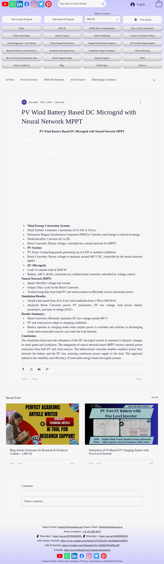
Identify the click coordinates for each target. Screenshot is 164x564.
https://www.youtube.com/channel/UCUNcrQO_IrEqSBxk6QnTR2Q (94, 540)
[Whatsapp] (12, 4)
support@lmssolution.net (70, 527)
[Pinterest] (48, 4)
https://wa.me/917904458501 (67, 536)
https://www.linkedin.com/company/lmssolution (87, 550)
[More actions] (140, 102)
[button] (159, 3)
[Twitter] (41, 4)
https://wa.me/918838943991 (113, 536)
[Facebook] (27, 4)
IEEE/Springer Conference (104, 80)
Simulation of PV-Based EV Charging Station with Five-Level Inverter (119, 452)
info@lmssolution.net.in (111, 527)
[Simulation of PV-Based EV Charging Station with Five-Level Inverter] (121, 424)
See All (154, 397)
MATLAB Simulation (54, 80)
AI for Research (78, 80)
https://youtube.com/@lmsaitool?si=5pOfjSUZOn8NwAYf (90, 545)
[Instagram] (34, 4)
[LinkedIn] (19, 4)
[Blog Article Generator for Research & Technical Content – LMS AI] (42, 424)
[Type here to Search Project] (76, 3)
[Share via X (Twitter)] (31, 369)
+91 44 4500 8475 (91, 531)
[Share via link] (47, 369)
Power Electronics (29, 80)
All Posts (10, 80)
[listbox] (102, 19)
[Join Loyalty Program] (21, 19)
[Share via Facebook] (23, 369)
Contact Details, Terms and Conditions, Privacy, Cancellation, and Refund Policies (82, 561)
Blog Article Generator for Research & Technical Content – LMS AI (39, 452)
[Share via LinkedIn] (39, 369)
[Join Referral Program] (63, 19)
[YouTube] (5, 4)
